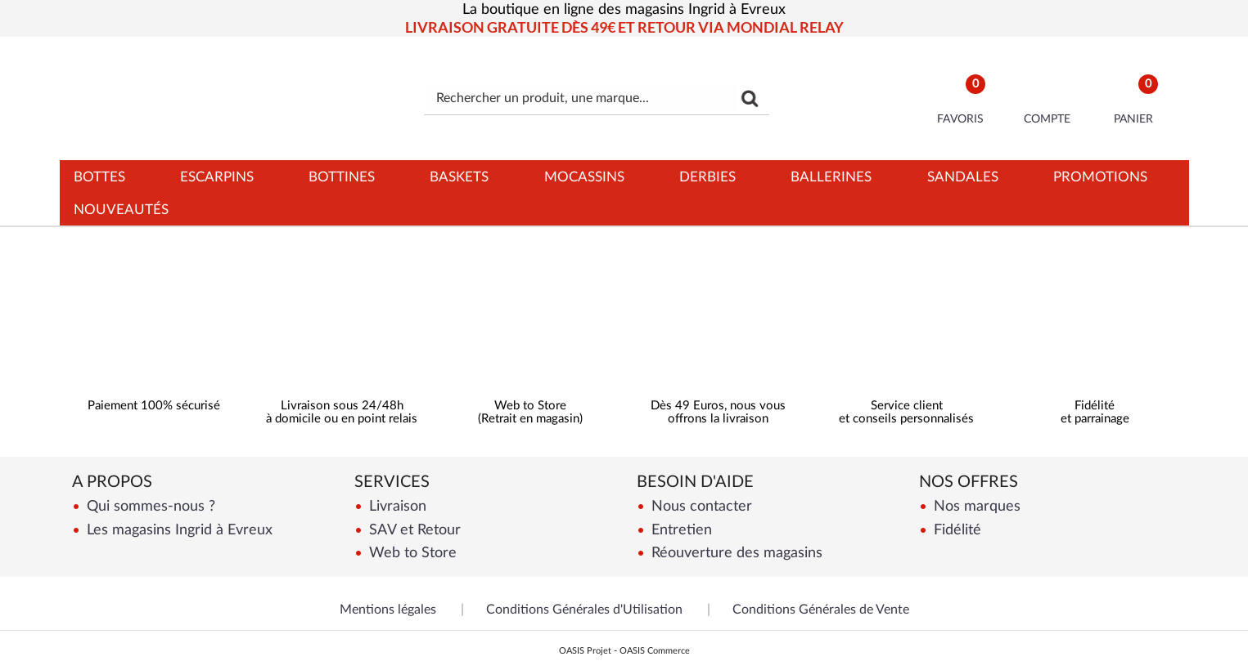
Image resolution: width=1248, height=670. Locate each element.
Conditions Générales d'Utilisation (584, 609)
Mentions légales (388, 609)
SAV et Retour (413, 530)
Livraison (395, 506)
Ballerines (831, 177)
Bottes (99, 177)
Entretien (679, 530)
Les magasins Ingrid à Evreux (178, 530)
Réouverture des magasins (734, 553)
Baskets (459, 177)
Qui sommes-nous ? (149, 506)
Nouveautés (121, 210)
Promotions (1100, 177)
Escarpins (217, 177)
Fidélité (955, 530)
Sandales (962, 177)
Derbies (707, 177)
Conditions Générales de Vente (820, 609)
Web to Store (411, 553)
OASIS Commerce (654, 650)
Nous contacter (699, 506)
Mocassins (584, 177)
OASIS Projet (585, 650)
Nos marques (975, 506)
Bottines (342, 177)
